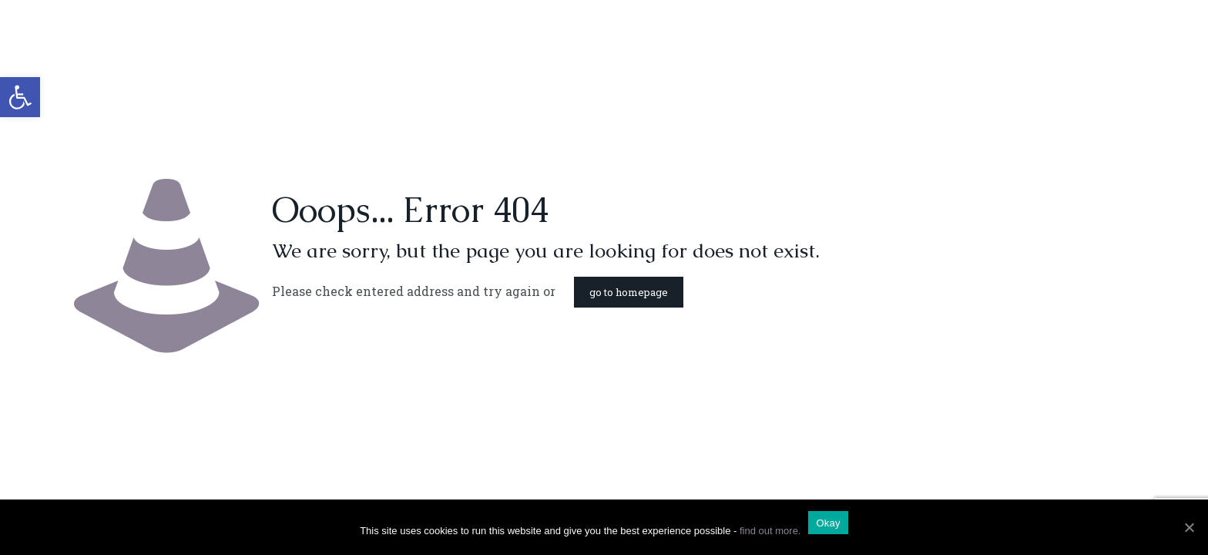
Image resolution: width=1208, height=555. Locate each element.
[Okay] (1188, 527)
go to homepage (628, 292)
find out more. (770, 530)
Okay (828, 523)
